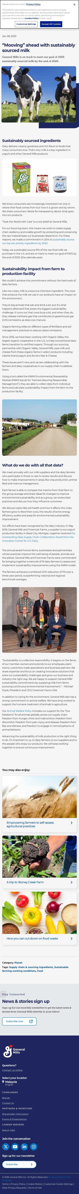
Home (5, 1184)
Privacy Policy (33, 2)
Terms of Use (35, 1187)
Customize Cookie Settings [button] (58, 1184)
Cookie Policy (31, 16)
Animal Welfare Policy (19, 711)
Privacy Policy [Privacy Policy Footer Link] (18, 1184)
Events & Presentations (14, 1119)
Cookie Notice (34, 1184)
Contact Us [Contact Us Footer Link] (8, 1103)
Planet (18, 962)
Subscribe (12, 1164)
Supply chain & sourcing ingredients (31, 967)
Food (40, 971)
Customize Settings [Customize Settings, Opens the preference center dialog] (26, 22)
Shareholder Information (15, 1114)
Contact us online (12, 1070)
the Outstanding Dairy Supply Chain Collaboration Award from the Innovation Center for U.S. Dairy (38, 537)
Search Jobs (8, 1130)
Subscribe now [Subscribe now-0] (14, 1021)
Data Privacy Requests (14, 1187)
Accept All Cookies (51, 22)
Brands (6, 1098)
